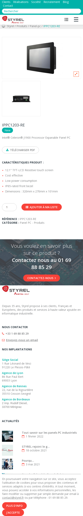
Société (36, 2)
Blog (66, 2)
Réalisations (21, 2)
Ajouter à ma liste (42, 207)
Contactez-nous (41, 278)
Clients (6, 2)
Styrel (10, 26)
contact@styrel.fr (13, 498)
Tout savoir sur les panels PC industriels (49, 432)
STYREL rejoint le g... (36, 446)
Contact (8, 5)
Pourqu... (28, 460)
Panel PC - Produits (32, 223)
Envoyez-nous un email (22, 340)
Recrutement (51, 2)
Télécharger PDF (20, 150)
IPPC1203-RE (51, 26)
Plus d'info (14, 506)
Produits (22, 26)
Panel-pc (35, 26)
